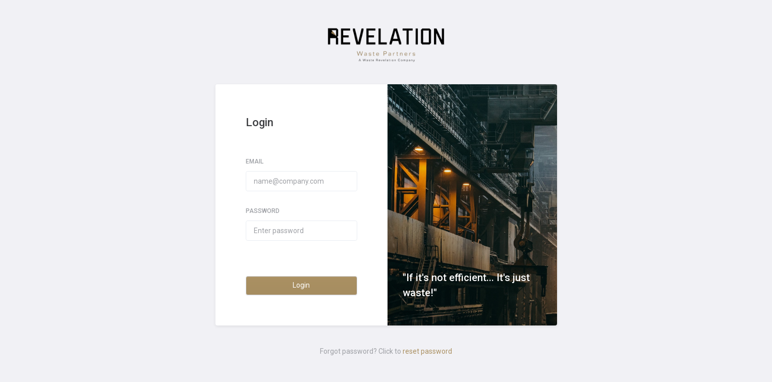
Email (254, 161)
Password (263, 210)
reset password (427, 351)
